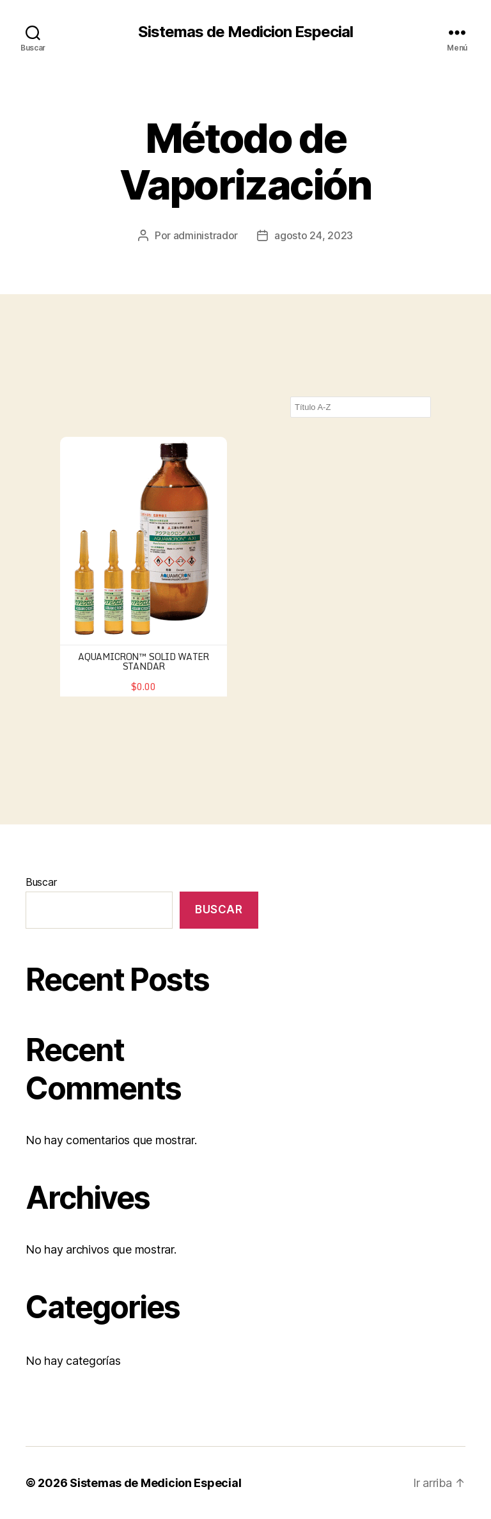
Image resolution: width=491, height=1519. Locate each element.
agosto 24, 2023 (313, 235)
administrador (205, 235)
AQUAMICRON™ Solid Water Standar (143, 661)
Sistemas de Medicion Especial (245, 32)
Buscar (41, 882)
